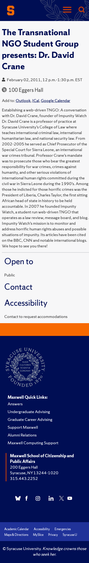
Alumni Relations (22, 435)
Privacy (53, 535)
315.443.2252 (24, 478)
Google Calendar (55, 100)
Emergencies (63, 529)
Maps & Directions (16, 535)
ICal (35, 100)
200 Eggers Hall (24, 467)
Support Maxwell (23, 427)
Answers (15, 403)
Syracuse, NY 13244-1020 (34, 472)
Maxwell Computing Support (33, 442)
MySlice (38, 535)
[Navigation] (67, 10)
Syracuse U (70, 535)
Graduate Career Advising (30, 419)
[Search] (81, 10)
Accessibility (42, 529)
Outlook (23, 100)
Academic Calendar (16, 529)
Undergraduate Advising (29, 411)
